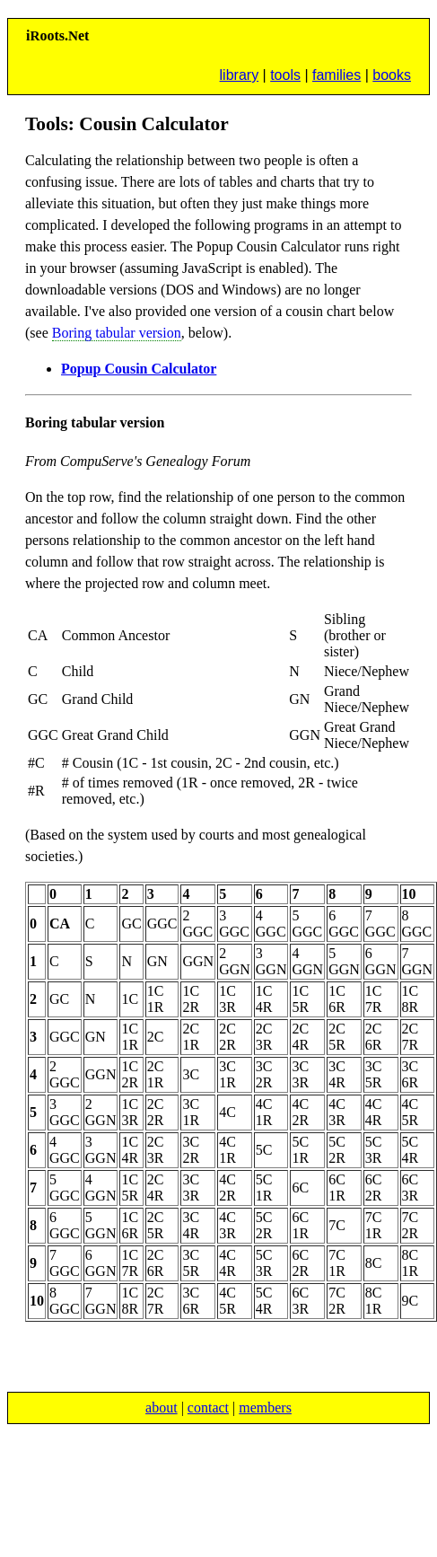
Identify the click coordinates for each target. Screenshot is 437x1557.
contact (208, 1407)
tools (285, 75)
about (161, 1407)
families (336, 75)
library (239, 75)
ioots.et (57, 35)
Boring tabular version (116, 332)
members (265, 1407)
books (391, 75)
